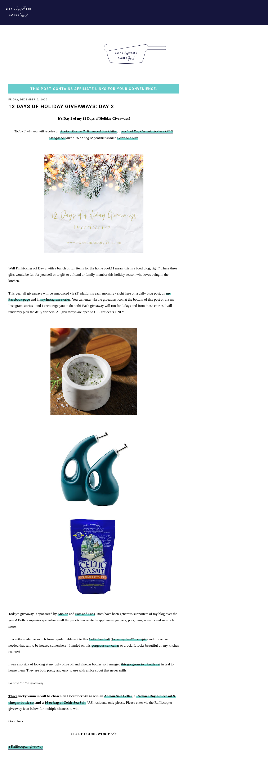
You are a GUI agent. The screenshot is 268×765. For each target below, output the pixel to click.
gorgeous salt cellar (105, 646)
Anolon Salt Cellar (118, 696)
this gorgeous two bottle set (140, 665)
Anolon (63, 614)
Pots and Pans (85, 614)
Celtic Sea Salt (127, 138)
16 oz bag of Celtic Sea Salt (65, 703)
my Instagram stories (55, 300)
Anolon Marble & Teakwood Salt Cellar (88, 132)
